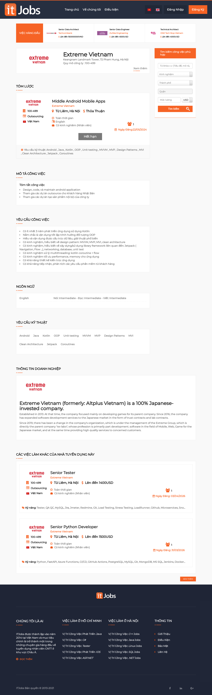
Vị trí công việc (74, 640)
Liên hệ (161, 651)
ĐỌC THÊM (26, 659)
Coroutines (66, 153)
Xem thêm (140, 68)
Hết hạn (90, 136)
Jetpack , (53, 153)
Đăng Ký (198, 9)
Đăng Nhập (175, 9)
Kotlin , (70, 149)
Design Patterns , (128, 149)
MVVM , (104, 149)
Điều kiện (111, 9)
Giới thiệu (162, 634)
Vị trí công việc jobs (123, 634)
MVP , (113, 149)
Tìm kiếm (173, 108)
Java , (61, 149)
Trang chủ (72, 9)
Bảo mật (161, 646)
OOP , (78, 149)
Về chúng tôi (92, 9)
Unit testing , (90, 149)
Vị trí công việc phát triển (81, 634)
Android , (52, 149)
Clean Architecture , (34, 153)
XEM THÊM (188, 579)
